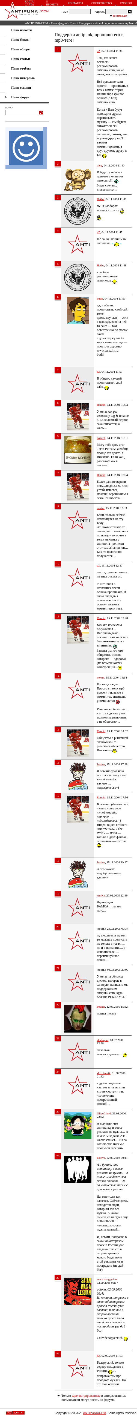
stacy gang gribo (107, 1279)
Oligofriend (104, 1113)
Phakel (101, 1006)
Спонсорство (101, 3)
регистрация (120, 16)
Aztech (101, 437)
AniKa (101, 895)
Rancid (101, 404)
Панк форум (59, 23)
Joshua (101, 764)
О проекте (52, 3)
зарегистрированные (86, 1396)
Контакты (75, 3)
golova (101, 1157)
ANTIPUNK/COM (36, 23)
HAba (100, 199)
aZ (98, 51)
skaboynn (102, 1040)
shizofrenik (103, 1073)
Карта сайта (29, 3)
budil (100, 298)
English (126, 3)
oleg (99, 165)
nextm (101, 508)
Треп (73, 23)
